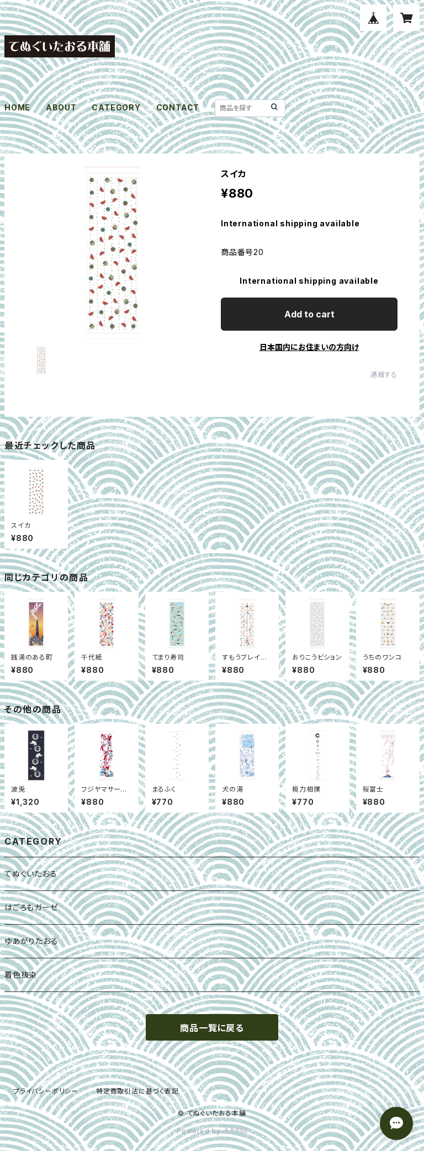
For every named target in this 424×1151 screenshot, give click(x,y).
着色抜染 (20, 974)
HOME (17, 107)
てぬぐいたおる (30, 873)
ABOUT (61, 107)
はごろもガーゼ (31, 907)
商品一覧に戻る (212, 1027)
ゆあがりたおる (31, 941)
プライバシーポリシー (45, 1091)
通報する (384, 374)
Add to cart (309, 314)
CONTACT (178, 107)
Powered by (212, 1131)
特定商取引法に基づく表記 (137, 1091)
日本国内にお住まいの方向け (309, 347)
